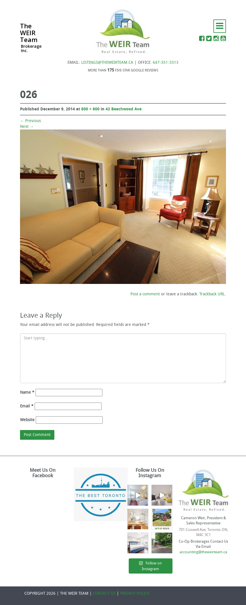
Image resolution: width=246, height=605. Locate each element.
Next (27, 126)
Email (26, 406)
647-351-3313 (165, 62)
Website (27, 419)
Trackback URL (212, 294)
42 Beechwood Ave (124, 109)
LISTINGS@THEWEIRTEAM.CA (107, 62)
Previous (30, 120)
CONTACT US (104, 593)
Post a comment (145, 294)
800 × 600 (90, 109)
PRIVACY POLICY (134, 593)
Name (27, 392)
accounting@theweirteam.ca (203, 552)
